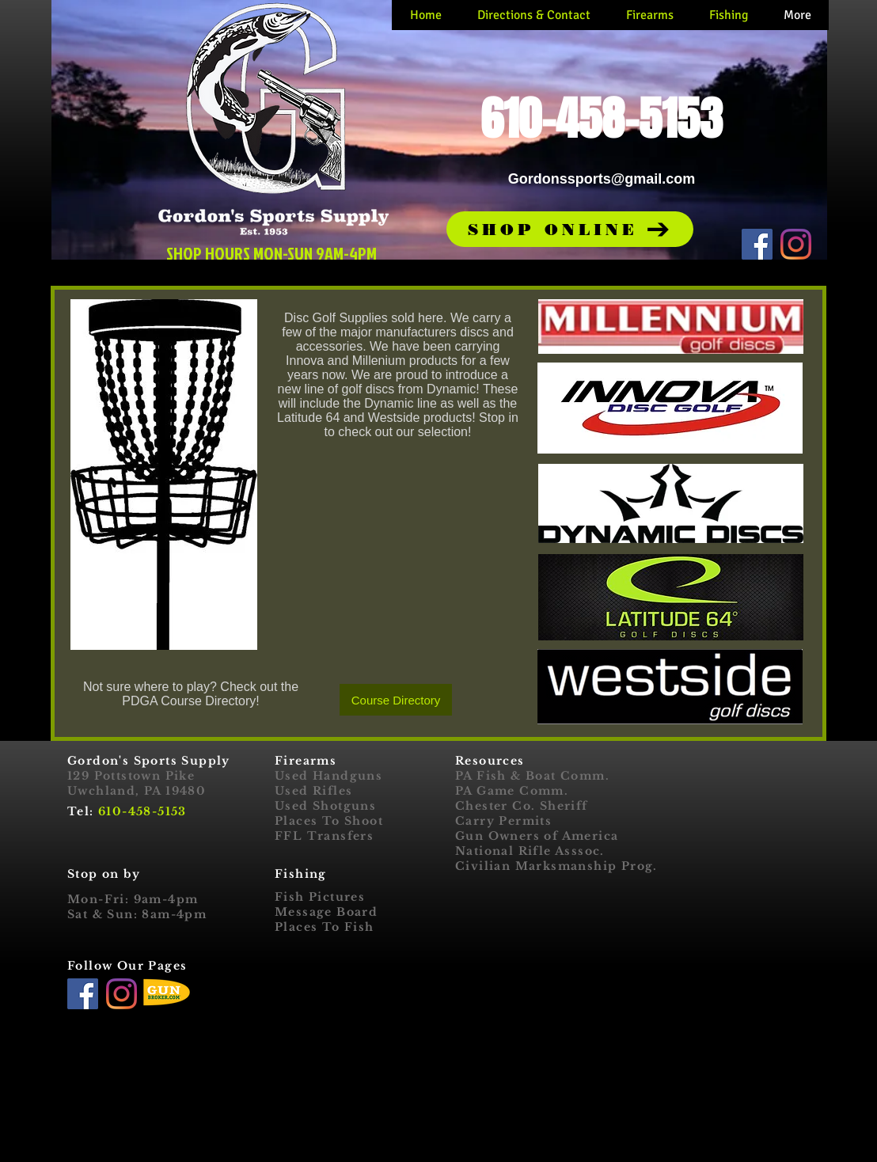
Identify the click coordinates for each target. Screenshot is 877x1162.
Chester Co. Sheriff (521, 806)
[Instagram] (795, 244)
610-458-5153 (142, 811)
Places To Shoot (329, 821)
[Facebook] (757, 244)
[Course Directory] (396, 700)
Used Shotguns (325, 806)
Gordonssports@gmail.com (602, 179)
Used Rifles (313, 791)
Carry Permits (503, 821)
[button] (569, 229)
